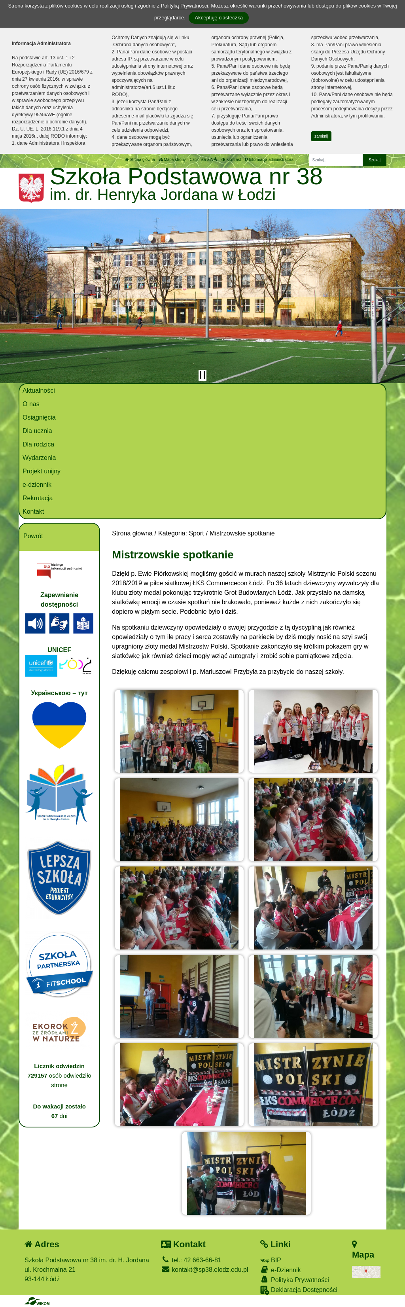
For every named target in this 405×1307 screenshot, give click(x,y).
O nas (31, 404)
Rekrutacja (38, 498)
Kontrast (231, 159)
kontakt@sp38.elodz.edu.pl (204, 1269)
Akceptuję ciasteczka (218, 18)
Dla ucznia (37, 430)
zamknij (321, 136)
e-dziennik (37, 484)
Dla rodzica (38, 444)
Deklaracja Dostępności (299, 1290)
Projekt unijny (42, 471)
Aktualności (39, 390)
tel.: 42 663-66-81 (191, 1260)
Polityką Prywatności (184, 6)
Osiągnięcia (39, 417)
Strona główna (140, 159)
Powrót (33, 536)
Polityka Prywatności (294, 1279)
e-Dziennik (280, 1269)
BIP (270, 1260)
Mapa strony (172, 159)
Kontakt (33, 511)
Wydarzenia (39, 457)
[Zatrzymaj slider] (202, 375)
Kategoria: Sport (181, 533)
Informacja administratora (269, 159)
